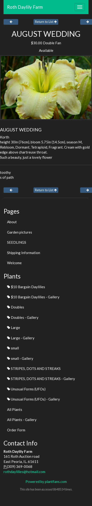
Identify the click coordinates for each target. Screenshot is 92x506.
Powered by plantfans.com (46, 481)
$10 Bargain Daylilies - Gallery (33, 297)
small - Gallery (20, 358)
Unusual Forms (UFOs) (26, 389)
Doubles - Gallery (22, 317)
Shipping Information (23, 253)
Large (13, 327)
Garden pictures (19, 232)
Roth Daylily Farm (25, 7)
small (13, 348)
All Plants (14, 409)
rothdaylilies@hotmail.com (24, 472)
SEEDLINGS (16, 242)
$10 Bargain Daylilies (26, 287)
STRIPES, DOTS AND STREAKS (34, 368)
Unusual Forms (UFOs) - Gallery (33, 399)
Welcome (14, 263)
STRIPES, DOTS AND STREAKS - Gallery (41, 378)
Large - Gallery (20, 338)
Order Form (16, 430)
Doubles (15, 307)
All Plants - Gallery (22, 419)
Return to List (46, 22)
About (12, 222)
